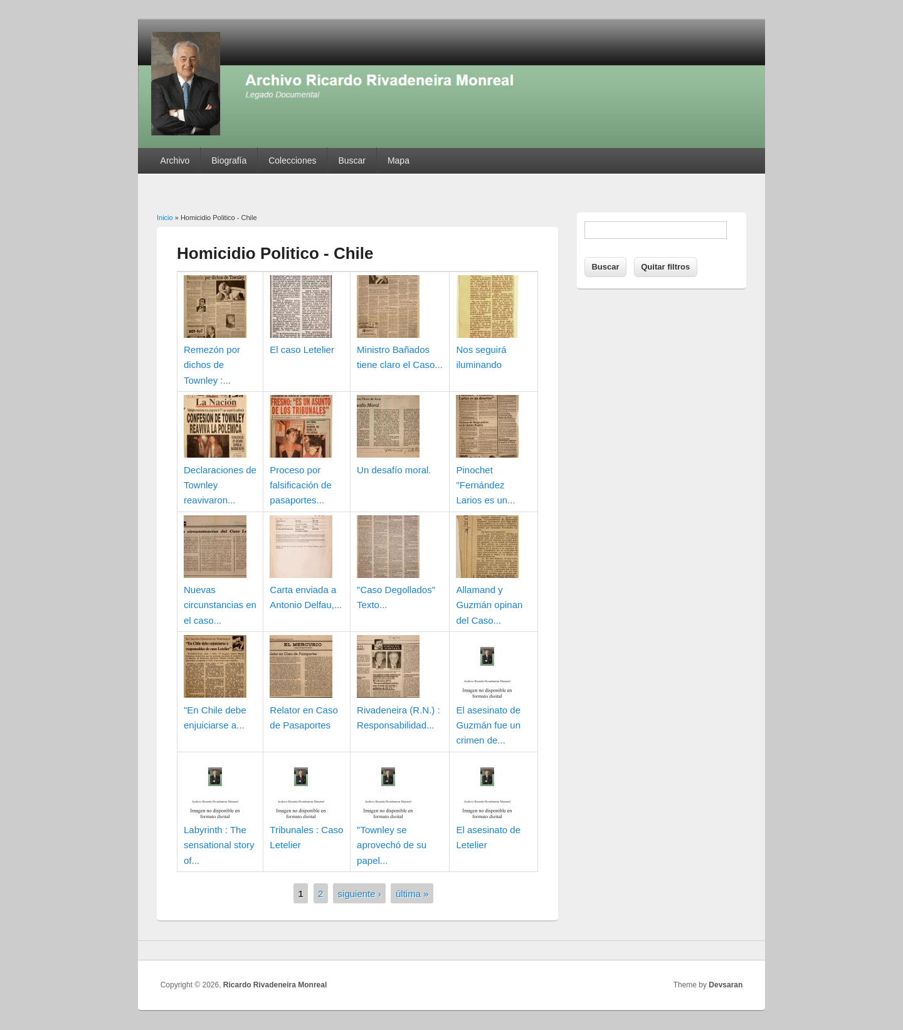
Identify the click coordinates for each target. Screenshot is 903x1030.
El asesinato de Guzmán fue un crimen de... (488, 725)
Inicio (165, 217)
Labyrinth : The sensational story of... (219, 845)
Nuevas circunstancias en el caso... (220, 605)
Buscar (352, 160)
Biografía (228, 160)
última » (412, 893)
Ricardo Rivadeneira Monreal (275, 984)
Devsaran (725, 984)
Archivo (175, 160)
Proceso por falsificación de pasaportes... (300, 485)
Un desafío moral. (394, 470)
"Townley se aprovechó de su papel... (391, 845)
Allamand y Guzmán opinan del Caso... (489, 605)
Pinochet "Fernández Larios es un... (485, 485)
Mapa (398, 160)
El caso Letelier (302, 349)
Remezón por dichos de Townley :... (212, 365)
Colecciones (292, 160)
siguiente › (359, 893)
